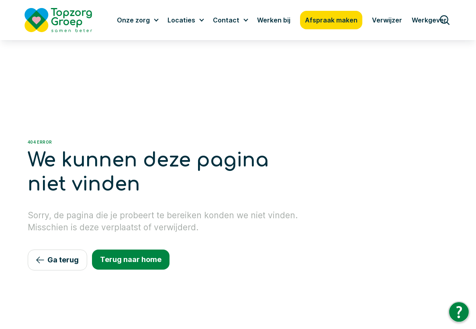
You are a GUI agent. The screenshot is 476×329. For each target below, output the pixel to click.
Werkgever (429, 20)
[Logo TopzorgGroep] (65, 20)
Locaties (181, 20)
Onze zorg (133, 20)
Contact (226, 20)
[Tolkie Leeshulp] (459, 312)
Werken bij (273, 20)
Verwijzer (387, 20)
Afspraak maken (331, 20)
